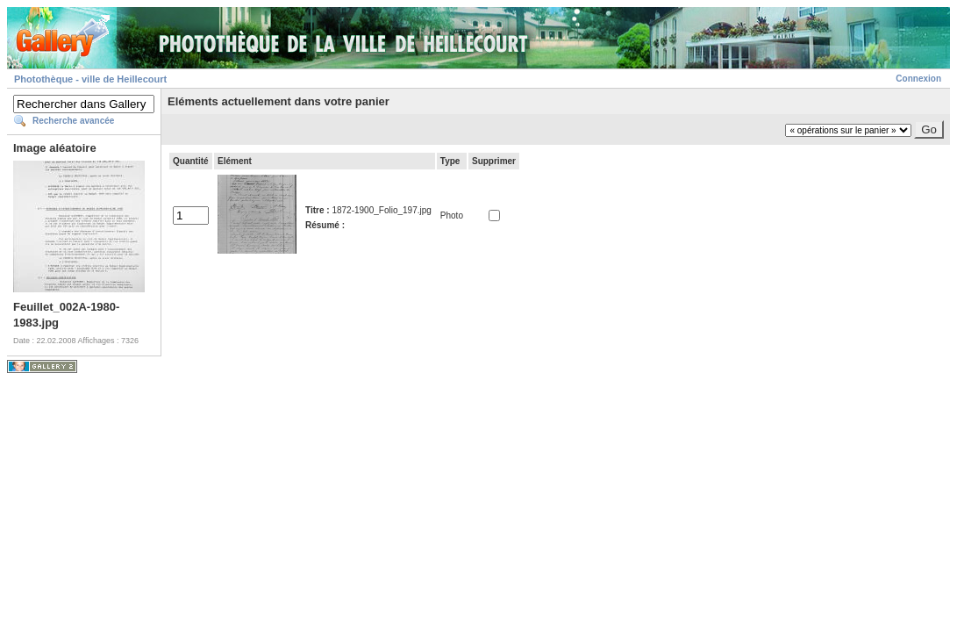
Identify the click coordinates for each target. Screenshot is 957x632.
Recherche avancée (73, 121)
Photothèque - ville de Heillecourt (90, 79)
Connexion (918, 78)
